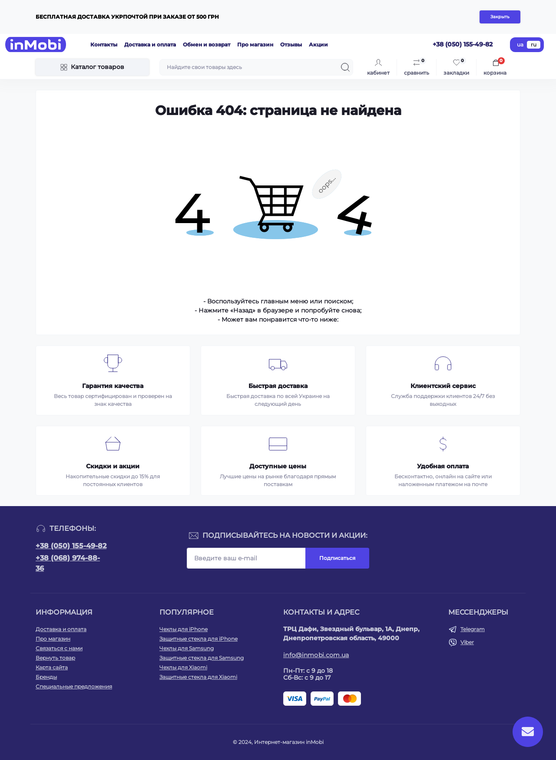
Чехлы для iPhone (183, 629)
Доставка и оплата (150, 44)
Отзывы (291, 44)
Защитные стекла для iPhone (198, 638)
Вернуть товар (55, 658)
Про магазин (255, 44)
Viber (467, 642)
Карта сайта (52, 667)
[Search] (345, 67)
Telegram (472, 629)
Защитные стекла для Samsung (201, 658)
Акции (318, 44)
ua (520, 44)
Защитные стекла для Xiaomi (198, 677)
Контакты (103, 44)
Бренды (46, 677)
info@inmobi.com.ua (316, 655)
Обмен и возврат (206, 44)
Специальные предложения (74, 686)
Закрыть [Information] (500, 17)
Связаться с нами (59, 648)
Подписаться (337, 558)
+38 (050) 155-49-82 (71, 546)
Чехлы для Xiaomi (183, 667)
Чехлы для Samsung (186, 648)
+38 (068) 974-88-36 (68, 563)
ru (533, 44)
